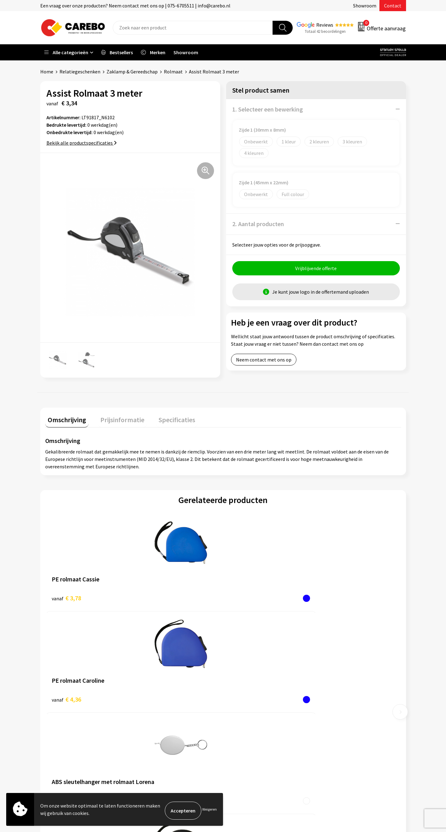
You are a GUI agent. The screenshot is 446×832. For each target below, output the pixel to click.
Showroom (364, 5)
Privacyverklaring (158, 714)
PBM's (327, 676)
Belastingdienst (157, 657)
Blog (236, 676)
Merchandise (244, 695)
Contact (392, 5)
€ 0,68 (244, 595)
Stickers (329, 714)
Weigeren (209, 810)
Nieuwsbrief (243, 714)
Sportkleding (335, 686)
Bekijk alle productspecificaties (81, 142)
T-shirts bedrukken (251, 686)
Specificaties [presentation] (164, 417)
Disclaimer (151, 733)
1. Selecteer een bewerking (267, 109)
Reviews (324, 25)
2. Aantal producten (258, 223)
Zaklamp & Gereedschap (132, 71)
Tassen (328, 704)
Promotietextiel (338, 657)
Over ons (240, 667)
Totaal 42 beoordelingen (325, 31)
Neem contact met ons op (263, 362)
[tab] (64, 418)
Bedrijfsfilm (243, 704)
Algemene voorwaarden (165, 686)
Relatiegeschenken (79, 71)
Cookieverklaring (158, 704)
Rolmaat (173, 71)
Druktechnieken (157, 723)
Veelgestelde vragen (161, 695)
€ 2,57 (333, 595)
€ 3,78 (66, 595)
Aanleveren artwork (161, 667)
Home (46, 71)
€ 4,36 (155, 595)
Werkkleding (334, 667)
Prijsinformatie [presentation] (115, 417)
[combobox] (193, 28)
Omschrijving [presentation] (64, 417)
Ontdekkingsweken (251, 657)
